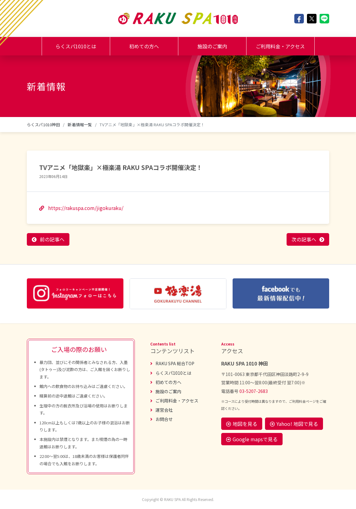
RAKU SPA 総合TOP (172, 363)
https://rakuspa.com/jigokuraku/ (81, 208)
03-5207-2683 (253, 391)
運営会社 (161, 410)
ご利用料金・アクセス (280, 46)
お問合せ (161, 419)
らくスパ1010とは (76, 46)
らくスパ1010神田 (43, 124)
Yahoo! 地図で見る (294, 423)
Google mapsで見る (252, 439)
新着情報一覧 (80, 124)
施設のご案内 (212, 46)
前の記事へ (52, 239)
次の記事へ (304, 239)
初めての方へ (144, 46)
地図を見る (241, 423)
